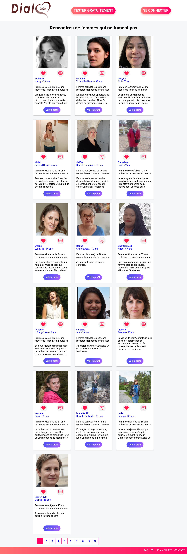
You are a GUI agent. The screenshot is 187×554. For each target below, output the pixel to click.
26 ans (85, 332)
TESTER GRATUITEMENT (93, 10)
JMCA (79, 162)
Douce (79, 246)
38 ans (130, 416)
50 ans (46, 81)
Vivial (37, 162)
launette (122, 329)
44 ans (49, 248)
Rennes (122, 416)
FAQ (146, 550)
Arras (120, 248)
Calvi (37, 416)
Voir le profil (52, 110)
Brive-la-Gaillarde (85, 416)
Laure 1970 (41, 497)
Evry (120, 165)
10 (95, 541)
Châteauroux (83, 248)
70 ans (99, 165)
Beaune (122, 332)
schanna (80, 329)
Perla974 (39, 329)
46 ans (54, 165)
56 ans (47, 499)
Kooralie (39, 413)
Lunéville (39, 248)
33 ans (98, 81)
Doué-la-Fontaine (85, 165)
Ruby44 (122, 78)
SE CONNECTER (155, 10)
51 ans (45, 416)
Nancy (38, 81)
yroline (38, 246)
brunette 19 (82, 413)
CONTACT (179, 550)
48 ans (52, 332)
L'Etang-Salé (41, 332)
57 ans (128, 248)
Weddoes (39, 78)
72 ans (127, 165)
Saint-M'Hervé (42, 165)
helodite (80, 78)
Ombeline (123, 162)
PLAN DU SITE (164, 550)
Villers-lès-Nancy (85, 81)
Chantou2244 (125, 246)
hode (120, 413)
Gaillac (38, 499)
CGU (152, 550)
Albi (120, 81)
